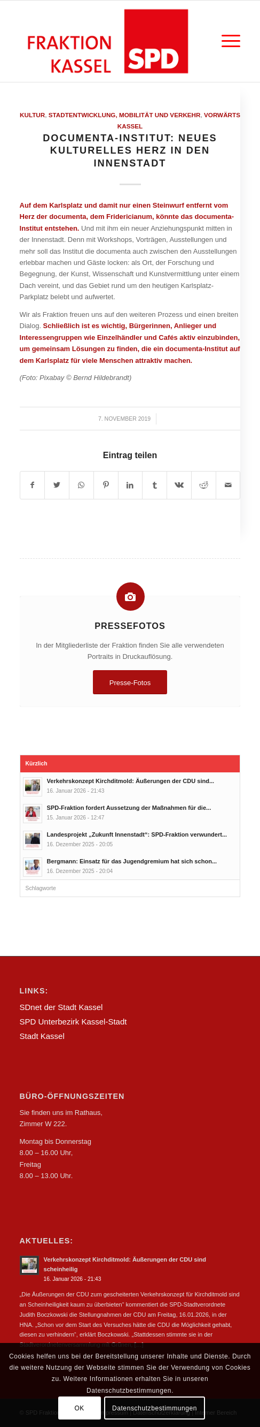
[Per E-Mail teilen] (228, 485)
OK (79, 1408)
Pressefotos (130, 626)
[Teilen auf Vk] (179, 485)
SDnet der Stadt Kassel (61, 1007)
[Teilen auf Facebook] (32, 485)
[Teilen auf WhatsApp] (81, 485)
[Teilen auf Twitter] (57, 485)
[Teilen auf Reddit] (204, 485)
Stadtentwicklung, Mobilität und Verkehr (125, 114)
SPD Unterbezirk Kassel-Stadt (73, 1021)
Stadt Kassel (42, 1036)
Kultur (32, 114)
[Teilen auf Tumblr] (155, 485)
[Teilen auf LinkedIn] (131, 485)
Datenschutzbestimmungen (154, 1408)
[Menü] (225, 41)
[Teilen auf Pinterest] (106, 485)
